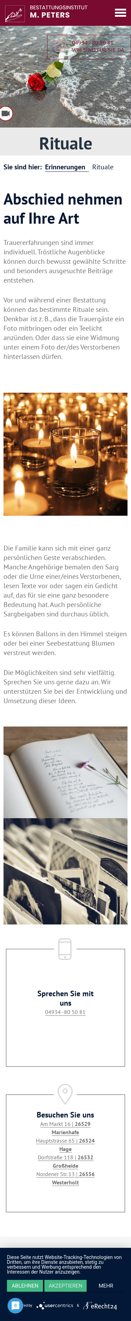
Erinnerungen (65, 166)
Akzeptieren (65, 1286)
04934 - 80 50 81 (93, 43)
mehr (106, 1286)
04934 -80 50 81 (65, 1011)
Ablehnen (25, 1286)
